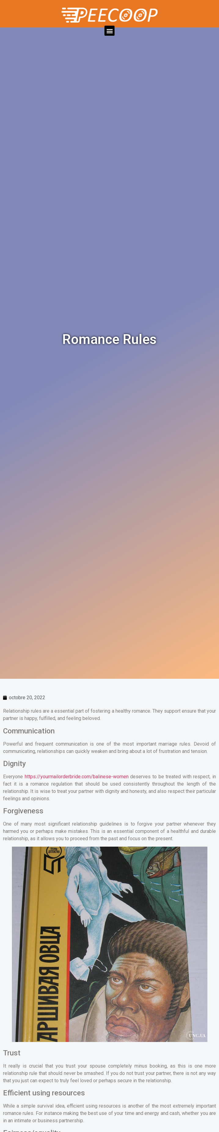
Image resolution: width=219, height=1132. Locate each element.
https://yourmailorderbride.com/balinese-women (77, 776)
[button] (109, 31)
